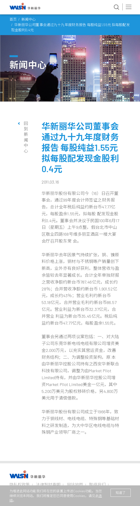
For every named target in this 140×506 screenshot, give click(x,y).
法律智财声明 (48, 484)
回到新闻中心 (26, 137)
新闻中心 (28, 19)
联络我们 (97, 484)
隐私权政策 (20, 484)
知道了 (121, 493)
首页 (13, 19)
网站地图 (75, 484)
